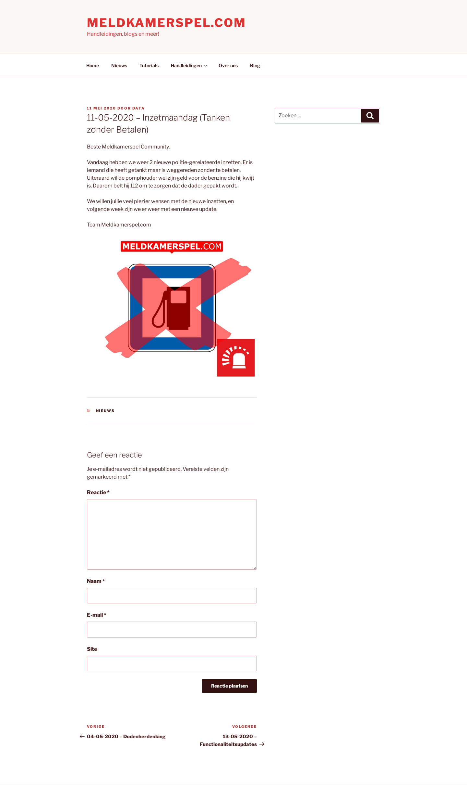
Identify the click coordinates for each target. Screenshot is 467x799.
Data (138, 108)
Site (92, 649)
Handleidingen (189, 65)
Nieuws (119, 65)
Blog (255, 65)
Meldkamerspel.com (166, 23)
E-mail (96, 615)
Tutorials (149, 65)
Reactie (98, 492)
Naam (96, 581)
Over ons (228, 65)
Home (92, 65)
